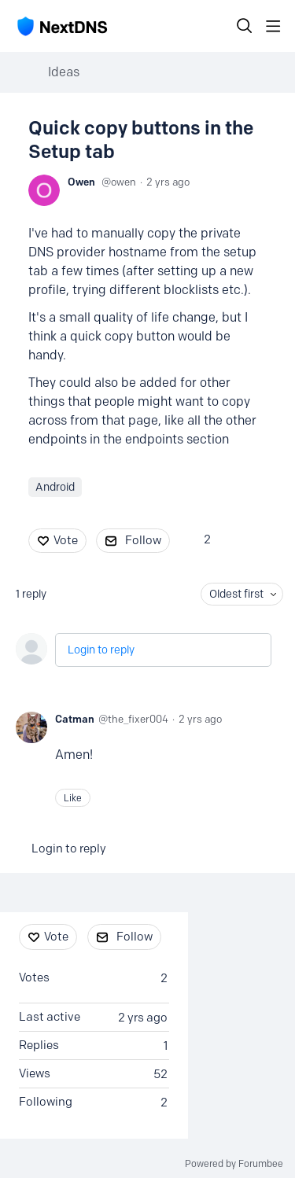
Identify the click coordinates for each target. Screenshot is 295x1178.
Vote (65, 540)
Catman (74, 718)
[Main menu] (273, 26)
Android (55, 487)
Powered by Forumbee (234, 1163)
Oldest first (236, 594)
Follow (143, 540)
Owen (81, 181)
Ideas (63, 71)
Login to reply (101, 650)
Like (73, 798)
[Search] (244, 26)
